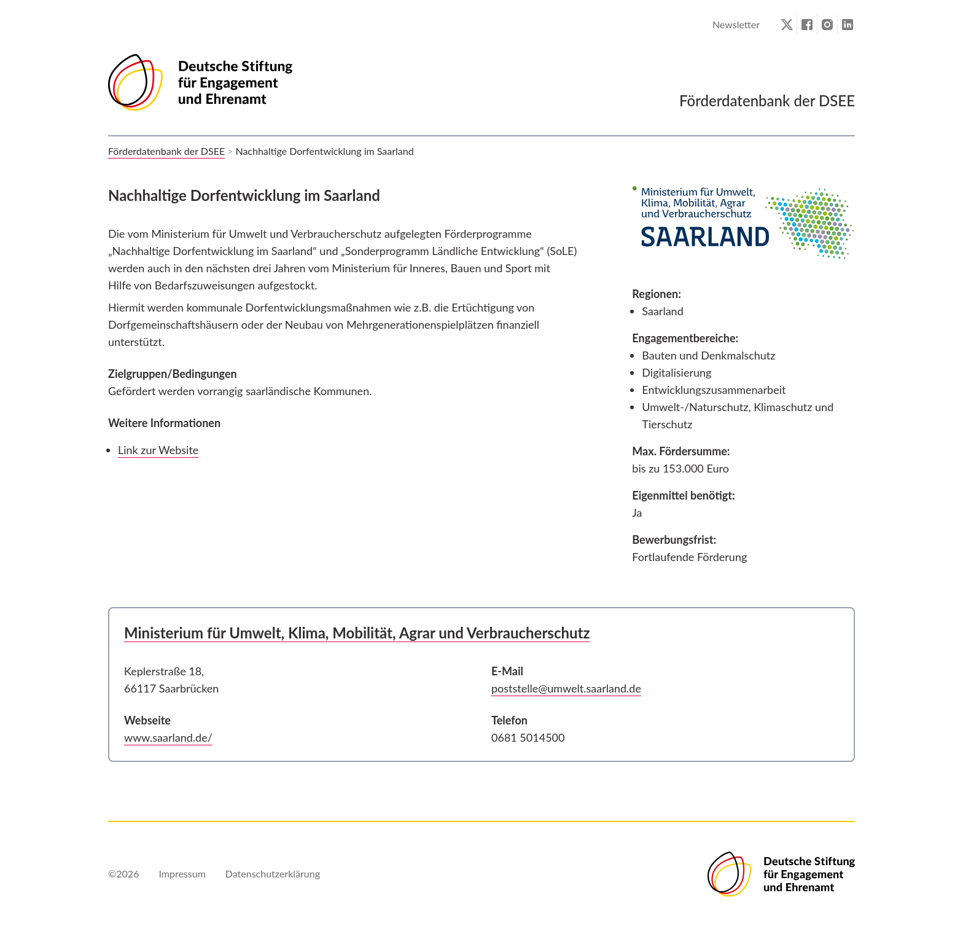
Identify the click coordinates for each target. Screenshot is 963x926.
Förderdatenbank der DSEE (166, 151)
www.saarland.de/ (168, 737)
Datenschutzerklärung (272, 873)
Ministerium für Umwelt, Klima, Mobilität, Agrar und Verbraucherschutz (357, 633)
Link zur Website (158, 450)
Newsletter (736, 24)
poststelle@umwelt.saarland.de (566, 688)
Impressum (181, 873)
